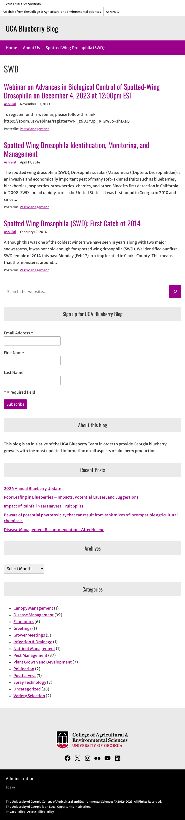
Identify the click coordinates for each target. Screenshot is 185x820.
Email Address (18, 333)
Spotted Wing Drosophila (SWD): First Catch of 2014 (72, 223)
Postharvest (24, 675)
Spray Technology (29, 682)
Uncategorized (27, 689)
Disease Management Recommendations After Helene (54, 529)
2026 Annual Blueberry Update (32, 488)
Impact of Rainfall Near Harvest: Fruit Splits (43, 506)
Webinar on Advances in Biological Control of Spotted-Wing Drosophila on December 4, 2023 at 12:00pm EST (82, 91)
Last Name (13, 372)
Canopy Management (33, 608)
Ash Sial (10, 104)
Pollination (23, 668)
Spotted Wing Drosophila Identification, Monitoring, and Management (76, 149)
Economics (23, 621)
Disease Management (33, 614)
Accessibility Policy (40, 811)
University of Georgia (26, 806)
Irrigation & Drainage (32, 641)
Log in (10, 787)
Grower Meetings (29, 635)
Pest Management (34, 129)
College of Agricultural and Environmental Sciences (65, 11)
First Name (14, 352)
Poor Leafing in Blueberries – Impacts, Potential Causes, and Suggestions (71, 497)
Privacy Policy (15, 811)
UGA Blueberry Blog (32, 28)
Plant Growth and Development (42, 662)
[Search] (175, 291)
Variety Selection (29, 695)
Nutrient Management (34, 648)
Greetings (22, 628)
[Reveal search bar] (113, 11)
